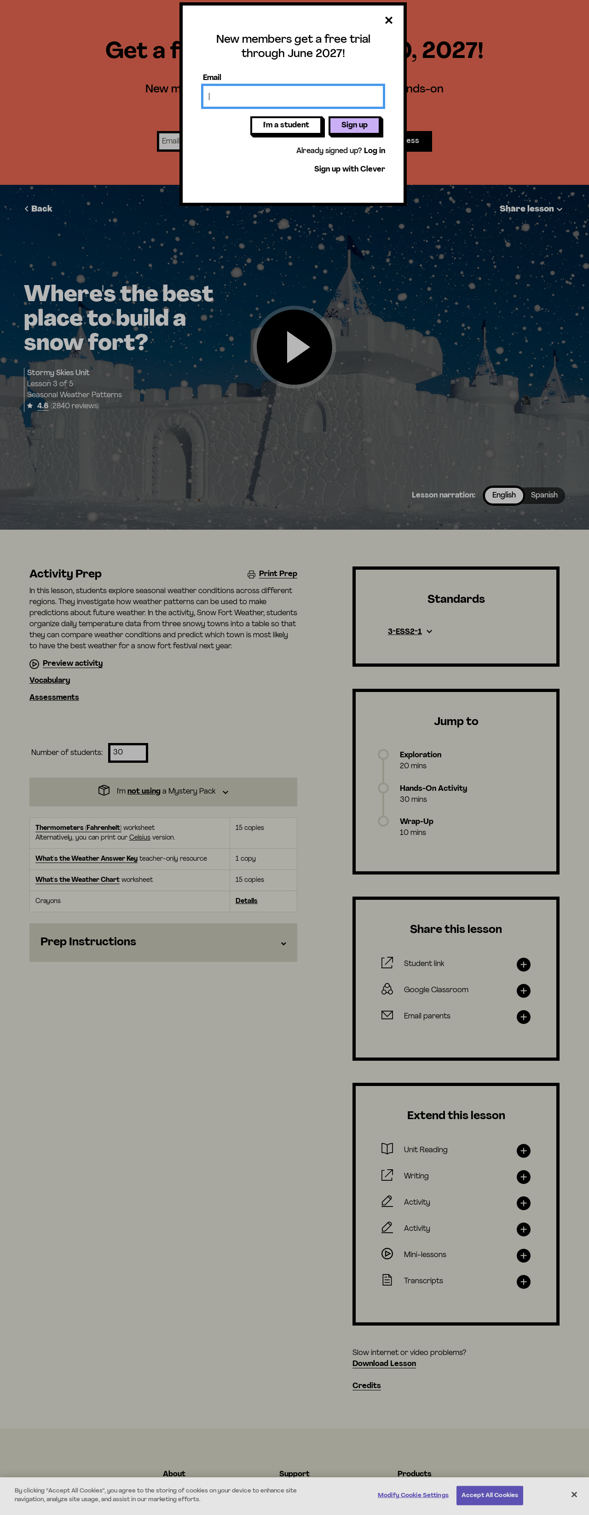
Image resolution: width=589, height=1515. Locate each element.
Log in (374, 151)
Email (212, 78)
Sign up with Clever (349, 169)
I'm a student (286, 125)
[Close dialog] (389, 21)
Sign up (354, 125)
